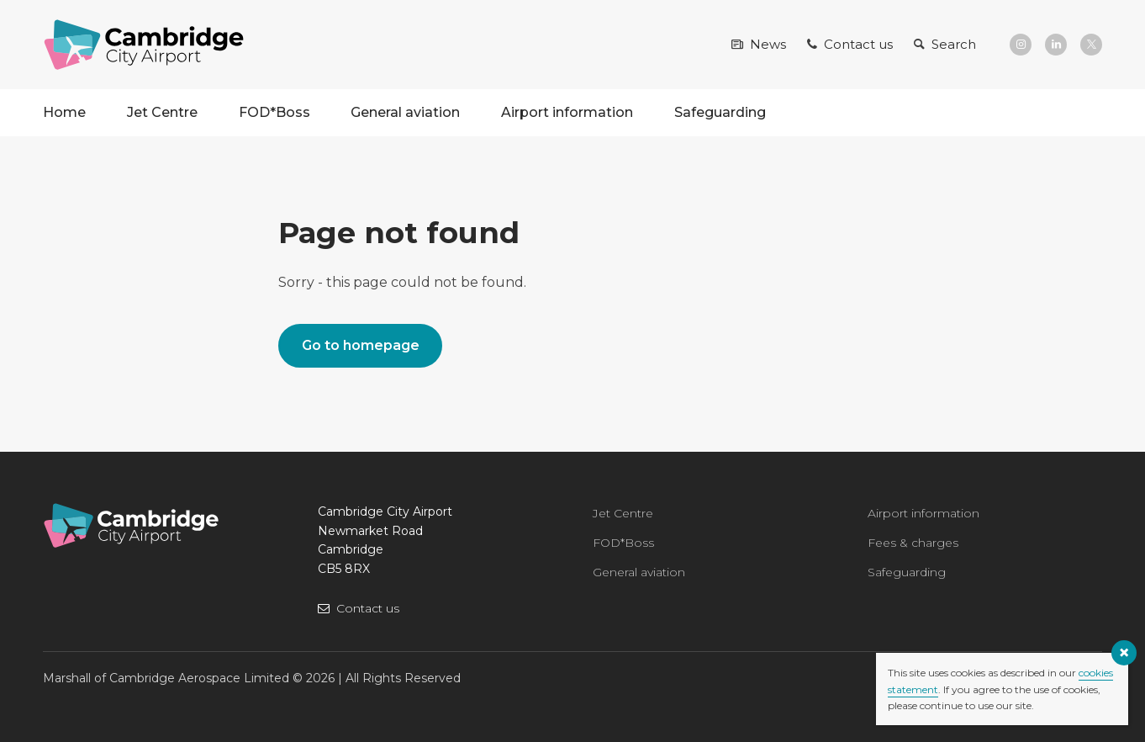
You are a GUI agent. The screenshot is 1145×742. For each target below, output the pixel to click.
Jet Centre (162, 112)
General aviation (405, 112)
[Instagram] (1021, 45)
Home (64, 112)
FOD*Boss (274, 112)
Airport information (567, 112)
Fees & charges (913, 542)
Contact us (367, 608)
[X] (1091, 45)
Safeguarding (720, 112)
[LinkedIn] (1056, 45)
